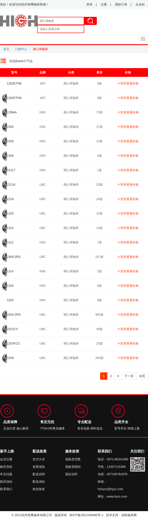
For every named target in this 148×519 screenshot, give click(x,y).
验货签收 (39, 489)
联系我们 (6, 489)
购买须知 (6, 481)
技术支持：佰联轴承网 (121, 515)
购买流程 (6, 466)
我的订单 (121, 4)
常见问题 (6, 474)
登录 (89, 4)
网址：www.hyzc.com (112, 496)
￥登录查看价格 (128, 83)
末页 (142, 376)
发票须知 (39, 466)
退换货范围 (72, 459)
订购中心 (21, 49)
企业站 (140, 4)
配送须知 (39, 481)
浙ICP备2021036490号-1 (86, 515)
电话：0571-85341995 (113, 459)
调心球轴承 (40, 49)
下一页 (129, 376)
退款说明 (71, 474)
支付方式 (39, 459)
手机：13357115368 (112, 466)
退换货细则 (72, 466)
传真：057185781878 (112, 474)
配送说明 (39, 474)
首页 (6, 49)
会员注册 (6, 459)
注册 (104, 4)
